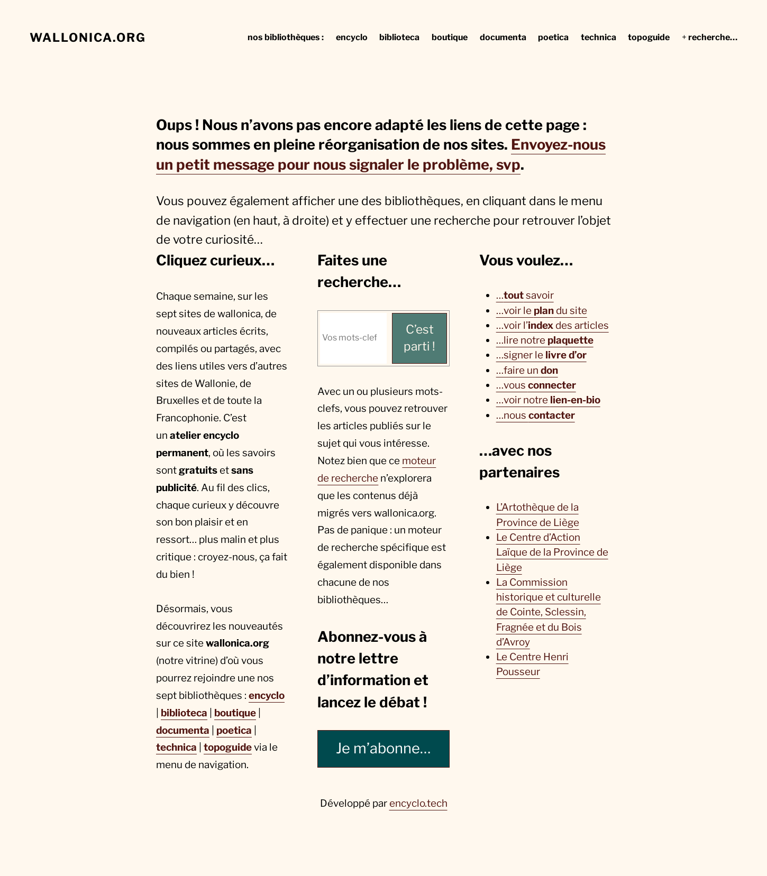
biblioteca (184, 713)
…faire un (527, 370)
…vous (536, 385)
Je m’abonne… (383, 748)
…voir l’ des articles (552, 325)
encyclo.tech (418, 803)
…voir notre (548, 400)
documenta (182, 730)
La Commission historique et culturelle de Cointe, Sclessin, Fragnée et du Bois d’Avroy (548, 612)
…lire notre (544, 340)
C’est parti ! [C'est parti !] (419, 338)
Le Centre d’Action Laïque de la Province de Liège (552, 552)
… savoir (525, 295)
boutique (235, 713)
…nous (535, 415)
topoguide (228, 747)
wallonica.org (88, 37)
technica (176, 747)
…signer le (541, 355)
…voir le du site (541, 311)
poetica (234, 730)
